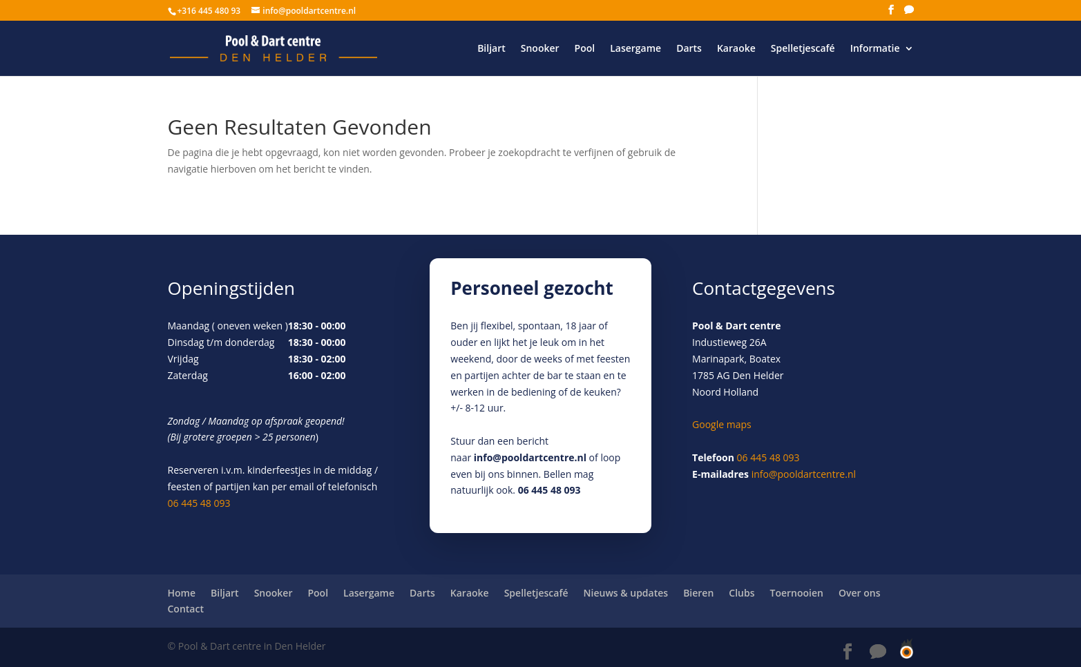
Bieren (698, 592)
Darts (689, 49)
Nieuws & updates (626, 592)
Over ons (860, 592)
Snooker (540, 49)
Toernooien (796, 592)
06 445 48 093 (199, 503)
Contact (186, 608)
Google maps (722, 424)
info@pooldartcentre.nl (530, 457)
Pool (585, 49)
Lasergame (635, 49)
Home (182, 592)
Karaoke (736, 49)
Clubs (741, 592)
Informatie (875, 49)
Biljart (491, 49)
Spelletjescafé (803, 49)
